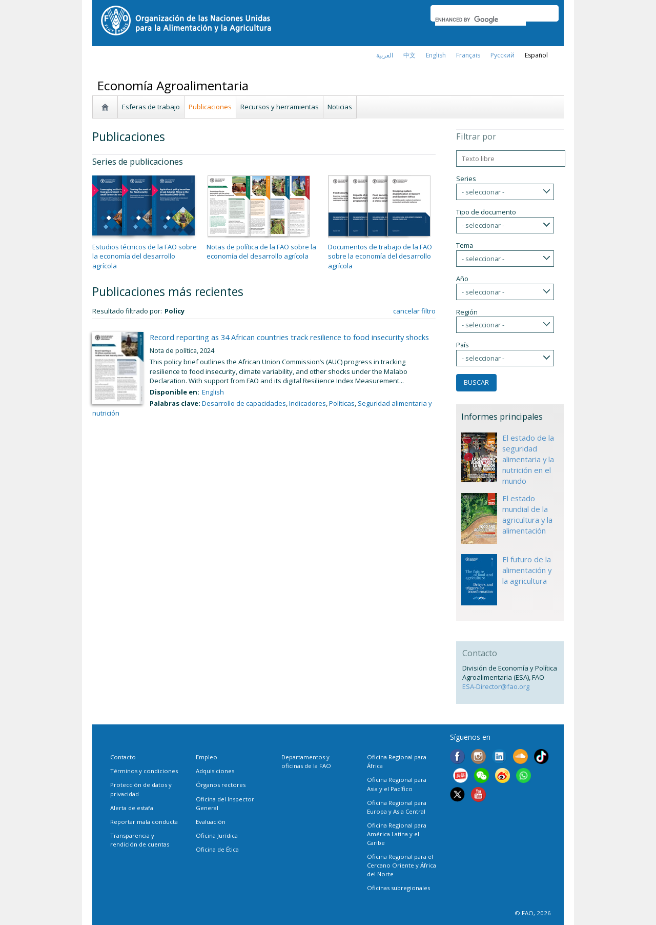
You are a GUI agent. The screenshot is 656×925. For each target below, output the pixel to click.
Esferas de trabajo (151, 106)
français (468, 55)
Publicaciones (210, 106)
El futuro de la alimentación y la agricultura (526, 570)
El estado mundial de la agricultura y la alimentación (527, 514)
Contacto (123, 757)
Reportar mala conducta (144, 821)
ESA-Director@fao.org (495, 686)
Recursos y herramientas (279, 106)
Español (536, 55)
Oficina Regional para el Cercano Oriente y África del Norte (401, 865)
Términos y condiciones (144, 771)
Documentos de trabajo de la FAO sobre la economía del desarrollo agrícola (380, 256)
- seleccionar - (483, 191)
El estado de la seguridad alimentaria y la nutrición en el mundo (528, 459)
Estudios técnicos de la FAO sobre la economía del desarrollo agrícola (144, 256)
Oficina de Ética (217, 849)
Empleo (206, 757)
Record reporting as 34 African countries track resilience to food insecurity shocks (289, 337)
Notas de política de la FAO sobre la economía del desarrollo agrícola (261, 251)
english (436, 55)
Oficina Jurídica (217, 835)
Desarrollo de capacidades (244, 403)
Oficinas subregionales (398, 888)
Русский (502, 55)
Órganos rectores (220, 785)
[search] (480, 19)
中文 (409, 55)
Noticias (339, 106)
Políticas (342, 403)
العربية (384, 55)
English (213, 392)
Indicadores (307, 403)
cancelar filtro (414, 311)
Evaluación (210, 821)
